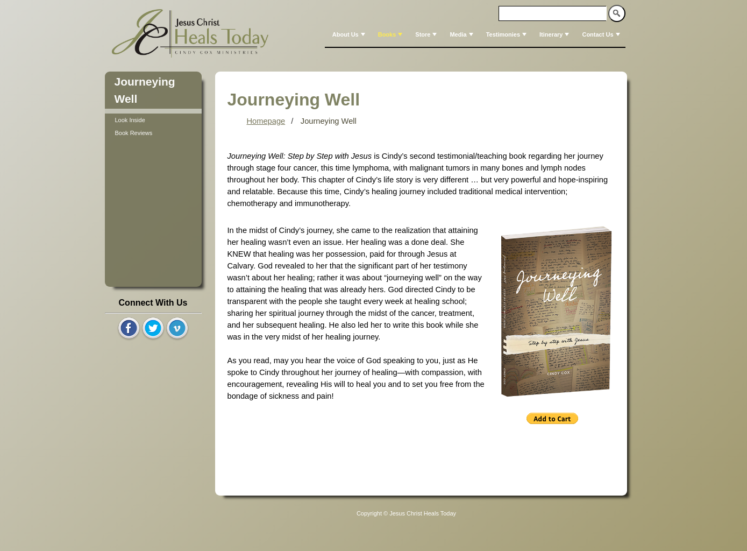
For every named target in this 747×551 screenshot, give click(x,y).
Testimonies (507, 34)
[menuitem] (348, 34)
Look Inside (130, 120)
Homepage (266, 121)
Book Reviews (134, 133)
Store (427, 34)
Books (391, 34)
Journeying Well (329, 121)
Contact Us (602, 34)
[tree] (153, 126)
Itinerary (555, 34)
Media (462, 34)
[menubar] (475, 34)
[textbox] (553, 13)
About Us (349, 34)
